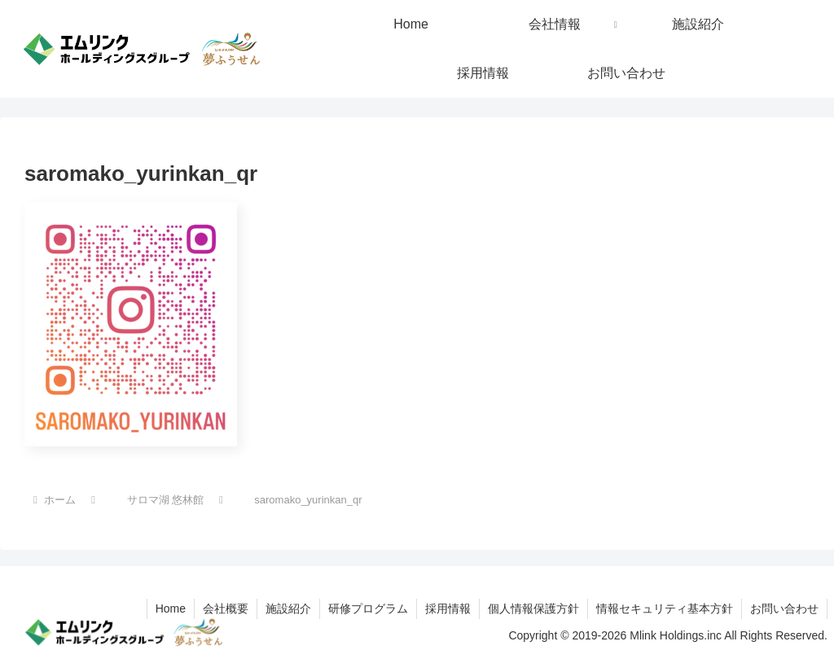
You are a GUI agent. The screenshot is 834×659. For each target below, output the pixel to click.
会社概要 (225, 608)
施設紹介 (288, 608)
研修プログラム (368, 608)
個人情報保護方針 (533, 608)
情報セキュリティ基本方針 (664, 608)
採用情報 (448, 608)
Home (171, 608)
